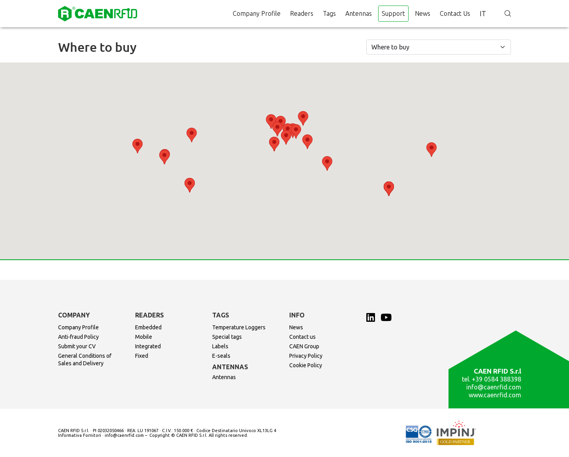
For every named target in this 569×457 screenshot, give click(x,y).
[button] (286, 137)
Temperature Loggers (239, 327)
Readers (301, 13)
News (422, 13)
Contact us (455, 13)
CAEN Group (304, 346)
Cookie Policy (305, 365)
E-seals (221, 356)
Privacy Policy (305, 356)
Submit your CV (77, 346)
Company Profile (257, 13)
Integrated (148, 346)
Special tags (227, 337)
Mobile (143, 337)
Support (393, 13)
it (483, 13)
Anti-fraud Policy (78, 337)
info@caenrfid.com (493, 387)
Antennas (358, 13)
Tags (329, 13)
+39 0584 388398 (496, 379)
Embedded (148, 327)
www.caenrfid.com (495, 394)
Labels (220, 346)
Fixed (141, 356)
